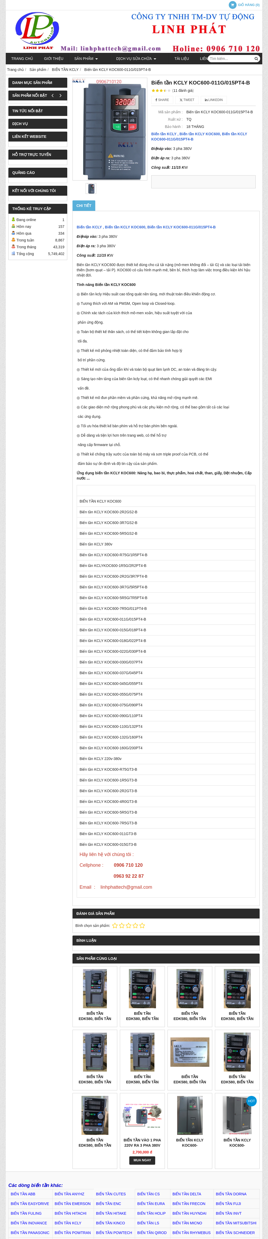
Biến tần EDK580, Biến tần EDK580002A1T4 (237, 1018)
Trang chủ (22, 59)
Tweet (187, 100)
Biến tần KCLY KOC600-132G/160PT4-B (189, 1145)
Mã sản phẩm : (170, 112)
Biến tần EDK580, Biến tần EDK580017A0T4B (142, 1082)
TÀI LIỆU (167, 59)
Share (162, 100)
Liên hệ (192, 59)
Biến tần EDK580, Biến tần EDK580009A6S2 (190, 1082)
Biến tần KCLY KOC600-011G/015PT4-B (146, 227)
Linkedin (214, 100)
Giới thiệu (53, 59)
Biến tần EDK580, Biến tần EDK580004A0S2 (95, 1145)
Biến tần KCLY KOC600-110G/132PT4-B (237, 1145)
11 (183, 90)
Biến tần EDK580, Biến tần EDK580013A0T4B (95, 1082)
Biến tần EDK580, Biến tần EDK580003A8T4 (190, 1018)
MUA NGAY (142, 1160)
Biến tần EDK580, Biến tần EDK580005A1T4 (142, 1018)
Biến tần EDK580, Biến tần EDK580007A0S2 (237, 1082)
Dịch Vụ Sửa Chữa (129, 59)
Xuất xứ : (175, 119)
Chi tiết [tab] (83, 206)
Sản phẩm (86, 59)
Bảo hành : (174, 127)
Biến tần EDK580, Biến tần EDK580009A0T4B (95, 1018)
